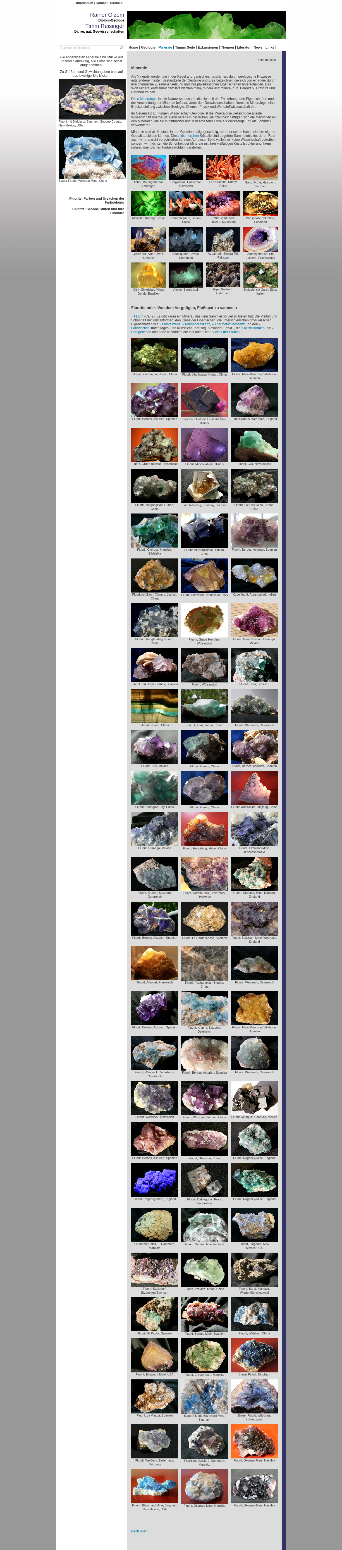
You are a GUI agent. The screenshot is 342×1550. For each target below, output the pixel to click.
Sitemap (116, 2)
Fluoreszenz (171, 324)
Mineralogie (148, 99)
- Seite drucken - (267, 59)
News (258, 47)
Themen (227, 47)
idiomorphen (189, 136)
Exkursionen (208, 47)
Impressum (84, 2)
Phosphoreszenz (197, 324)
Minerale (165, 47)
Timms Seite (185, 47)
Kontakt (101, 2)
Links (270, 47)
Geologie (148, 47)
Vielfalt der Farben (226, 332)
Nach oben (139, 1531)
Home (133, 47)
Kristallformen (254, 328)
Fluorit (138, 316)
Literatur (244, 47)
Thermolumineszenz (230, 324)
